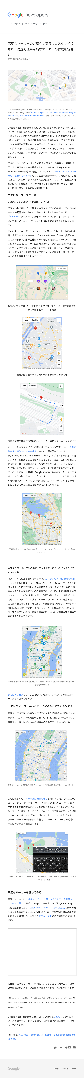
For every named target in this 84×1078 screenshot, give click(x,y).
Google (57, 1068)
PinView (14, 216)
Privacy (66, 1068)
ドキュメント (45, 915)
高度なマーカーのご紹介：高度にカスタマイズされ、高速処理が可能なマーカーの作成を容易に (40, 49)
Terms (73, 1068)
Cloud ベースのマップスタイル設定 (47, 907)
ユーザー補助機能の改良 (35, 798)
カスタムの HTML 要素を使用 (60, 578)
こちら (57, 1016)
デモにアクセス (15, 694)
